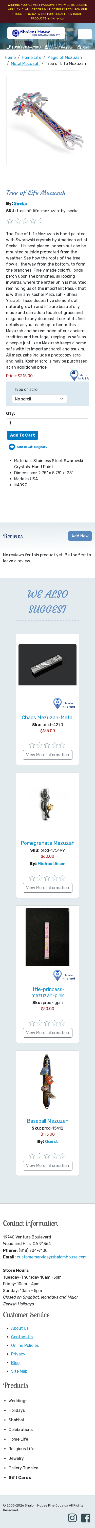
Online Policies (25, 1345)
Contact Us (22, 1336)
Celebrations (21, 1429)
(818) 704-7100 (26, 47)
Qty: (10, 413)
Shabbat (17, 1420)
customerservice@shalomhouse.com (52, 1257)
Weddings (18, 1400)
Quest (51, 1141)
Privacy (18, 1354)
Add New (80, 536)
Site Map (19, 1371)
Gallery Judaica (23, 1468)
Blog (15, 1362)
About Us (20, 1328)
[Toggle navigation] (85, 34)
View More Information (47, 754)
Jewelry (16, 1458)
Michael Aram (51, 863)
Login (51, 47)
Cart (83, 47)
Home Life (18, 1439)
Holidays (17, 1410)
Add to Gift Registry (32, 447)
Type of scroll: (27, 389)
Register (67, 47)
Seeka (20, 203)
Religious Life (21, 1448)
